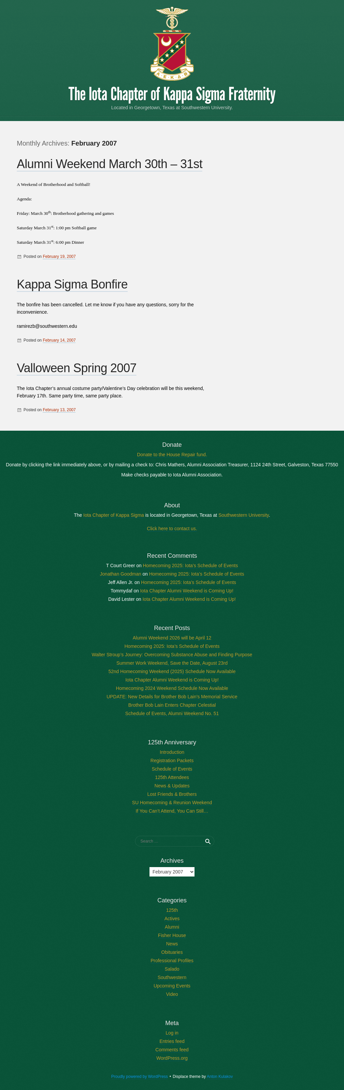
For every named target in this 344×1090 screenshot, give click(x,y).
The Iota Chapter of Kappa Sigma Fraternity (172, 94)
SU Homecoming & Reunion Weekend (172, 802)
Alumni (172, 927)
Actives (171, 918)
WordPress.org (171, 1058)
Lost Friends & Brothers (172, 794)
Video (172, 994)
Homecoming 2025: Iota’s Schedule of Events (190, 565)
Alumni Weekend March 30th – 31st (109, 164)
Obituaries (172, 952)
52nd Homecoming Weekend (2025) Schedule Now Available (172, 671)
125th (172, 910)
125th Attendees (172, 777)
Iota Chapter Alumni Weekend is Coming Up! (186, 590)
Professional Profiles (172, 960)
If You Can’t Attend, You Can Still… (172, 811)
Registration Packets (172, 760)
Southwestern (172, 977)
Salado (172, 969)
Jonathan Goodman (120, 574)
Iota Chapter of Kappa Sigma (113, 515)
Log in (172, 1033)
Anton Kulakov (220, 1076)
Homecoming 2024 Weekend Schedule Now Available (172, 688)
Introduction (172, 752)
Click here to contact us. (172, 528)
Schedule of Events (172, 769)
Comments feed (172, 1049)
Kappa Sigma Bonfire (72, 284)
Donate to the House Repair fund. (172, 454)
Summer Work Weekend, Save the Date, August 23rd (172, 663)
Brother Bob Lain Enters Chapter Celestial (172, 705)
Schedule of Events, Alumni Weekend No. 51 (172, 713)
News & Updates (172, 785)
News (172, 943)
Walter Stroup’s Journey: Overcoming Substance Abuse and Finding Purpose (172, 654)
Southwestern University (243, 515)
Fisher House (172, 935)
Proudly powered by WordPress (139, 1076)
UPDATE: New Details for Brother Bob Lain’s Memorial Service (171, 696)
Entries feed (172, 1041)
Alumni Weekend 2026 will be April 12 (172, 637)
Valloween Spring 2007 (76, 368)
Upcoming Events (172, 985)
